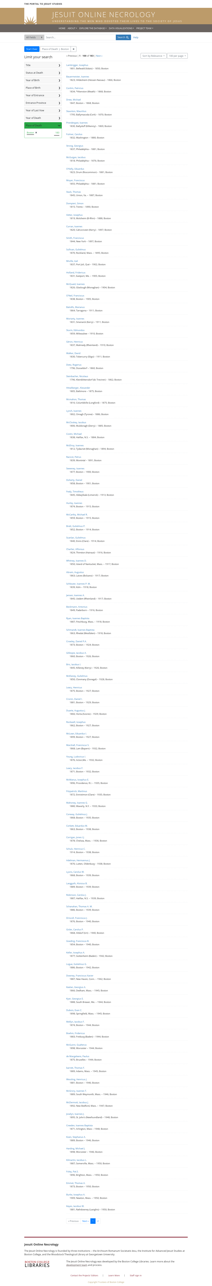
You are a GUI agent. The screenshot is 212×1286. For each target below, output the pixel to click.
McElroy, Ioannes (75, 445)
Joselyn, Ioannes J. (75, 1113)
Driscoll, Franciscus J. (76, 917)
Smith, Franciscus (75, 237)
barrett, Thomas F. (75, 1067)
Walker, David (73, 353)
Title (28, 65)
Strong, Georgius (74, 145)
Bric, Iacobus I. (73, 664)
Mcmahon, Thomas (76, 399)
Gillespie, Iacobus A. (76, 652)
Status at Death (34, 72)
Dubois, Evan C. (74, 1010)
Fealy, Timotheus (74, 491)
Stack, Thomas (73, 191)
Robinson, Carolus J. (76, 894)
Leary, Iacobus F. (74, 768)
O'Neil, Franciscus (75, 295)
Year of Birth (33, 80)
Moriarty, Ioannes (75, 318)
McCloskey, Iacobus (76, 422)
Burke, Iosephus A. (75, 1194)
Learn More (114, 1275)
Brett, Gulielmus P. (75, 526)
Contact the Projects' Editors (84, 1275)
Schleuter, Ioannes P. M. (78, 583)
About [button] (71, 28)
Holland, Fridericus (75, 272)
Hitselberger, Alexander (78, 387)
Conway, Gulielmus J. (77, 814)
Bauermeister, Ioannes (77, 76)
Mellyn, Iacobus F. (75, 1021)
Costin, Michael (74, 433)
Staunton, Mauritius (76, 111)
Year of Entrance (35, 95)
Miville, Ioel (72, 260)
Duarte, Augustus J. (76, 710)
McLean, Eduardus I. (76, 733)
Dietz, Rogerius (73, 364)
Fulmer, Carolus (74, 134)
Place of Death (34, 125)
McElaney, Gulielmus (76, 675)
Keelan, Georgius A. (76, 987)
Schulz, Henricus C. (75, 848)
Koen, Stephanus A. (76, 1136)
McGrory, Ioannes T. (76, 1090)
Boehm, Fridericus (75, 1033)
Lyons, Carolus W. (75, 871)
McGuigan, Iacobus (76, 157)
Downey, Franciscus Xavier (79, 975)
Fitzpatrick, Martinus (76, 791)
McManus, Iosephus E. (77, 779)
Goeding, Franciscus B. (77, 940)
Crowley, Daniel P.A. (76, 641)
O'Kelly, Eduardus (75, 168)
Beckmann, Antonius (76, 606)
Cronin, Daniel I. (74, 698)
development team (76, 1265)
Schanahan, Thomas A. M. (79, 906)
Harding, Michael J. (75, 1148)
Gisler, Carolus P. (74, 929)
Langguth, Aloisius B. (76, 883)
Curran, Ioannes (74, 226)
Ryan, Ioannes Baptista (77, 618)
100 (176, 55)
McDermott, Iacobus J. (77, 1102)
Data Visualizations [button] (120, 28)
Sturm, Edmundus (75, 330)
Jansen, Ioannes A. (75, 595)
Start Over (32, 49)
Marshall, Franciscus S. (77, 745)
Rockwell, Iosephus (76, 722)
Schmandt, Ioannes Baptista (80, 629)
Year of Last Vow (35, 110)
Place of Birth (33, 87)
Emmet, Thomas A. (75, 1183)
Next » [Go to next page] (85, 1221)
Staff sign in (136, 1275)
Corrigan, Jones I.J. (75, 837)
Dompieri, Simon (74, 203)
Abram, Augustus (75, 572)
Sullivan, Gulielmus (76, 249)
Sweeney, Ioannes (75, 468)
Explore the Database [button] (92, 28)
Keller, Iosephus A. (75, 952)
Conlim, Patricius (74, 88)
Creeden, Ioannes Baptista (79, 1125)
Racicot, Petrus (73, 456)
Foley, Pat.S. (72, 1171)
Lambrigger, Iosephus (77, 65)
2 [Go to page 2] (98, 1221)
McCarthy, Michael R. (77, 514)
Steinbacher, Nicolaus (77, 376)
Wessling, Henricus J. (76, 1079)
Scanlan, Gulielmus (76, 537)
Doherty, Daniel (74, 479)
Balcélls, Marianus (75, 307)
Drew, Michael (73, 99)
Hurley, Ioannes (74, 503)
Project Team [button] (143, 28)
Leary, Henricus (74, 687)
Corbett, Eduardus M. (77, 825)
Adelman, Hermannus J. (78, 860)
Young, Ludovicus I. (76, 756)
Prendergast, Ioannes (77, 122)
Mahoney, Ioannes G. (77, 802)
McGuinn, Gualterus (76, 1044)
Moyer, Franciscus (75, 180)
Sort (153, 55)
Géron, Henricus (74, 341)
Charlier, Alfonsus (75, 549)
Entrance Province (36, 102)
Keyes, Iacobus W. (75, 1206)
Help (135, 37)
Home (62, 28)
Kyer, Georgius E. (74, 998)
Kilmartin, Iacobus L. (76, 1159)
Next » (99, 55)
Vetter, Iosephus (74, 214)
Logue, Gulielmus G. (76, 964)
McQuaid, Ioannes (75, 284)
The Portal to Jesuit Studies (43, 3)
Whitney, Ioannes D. (76, 560)
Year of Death (33, 118)
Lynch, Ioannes (73, 410)
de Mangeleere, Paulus (77, 1056)
